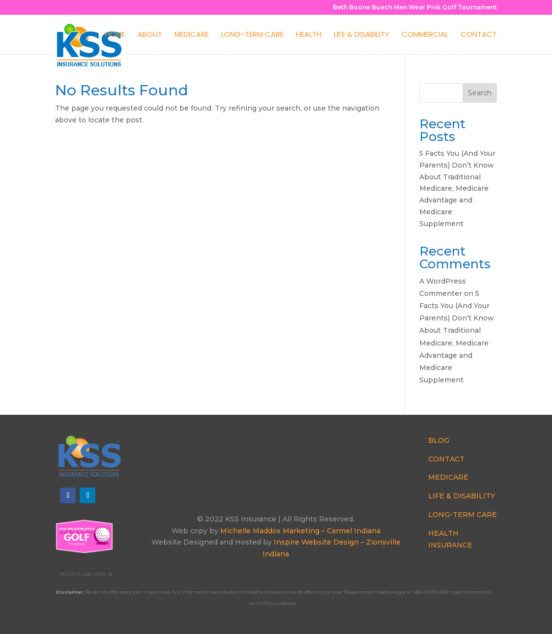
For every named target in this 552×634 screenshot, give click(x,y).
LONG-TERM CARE (462, 514)
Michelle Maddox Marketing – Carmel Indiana (300, 530)
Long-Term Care (252, 35)
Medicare (191, 35)
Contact (479, 35)
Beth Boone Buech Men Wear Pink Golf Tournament (415, 7)
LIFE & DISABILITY (461, 495)
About (150, 35)
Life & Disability (361, 35)
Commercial (425, 35)
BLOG (438, 440)
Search (480, 92)
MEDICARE (448, 477)
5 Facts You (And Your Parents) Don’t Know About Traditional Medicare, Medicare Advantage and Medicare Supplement (457, 188)
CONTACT (446, 459)
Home (115, 35)
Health (308, 35)
